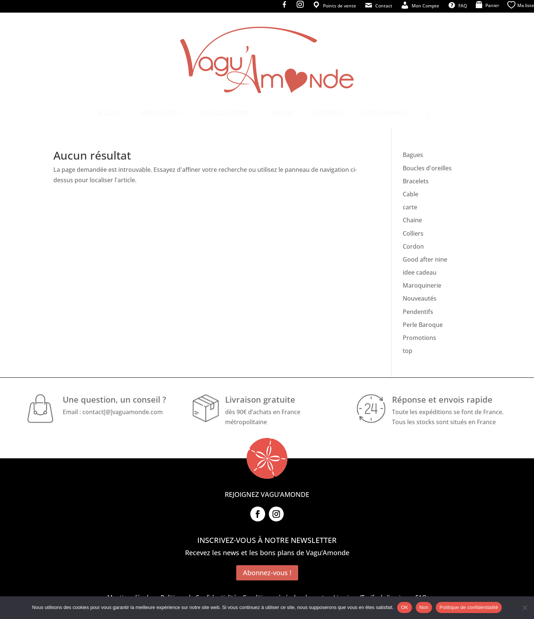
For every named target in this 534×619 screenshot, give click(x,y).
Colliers (413, 233)
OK (404, 607)
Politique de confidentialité (468, 607)
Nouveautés (419, 298)
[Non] (524, 607)
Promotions (419, 338)
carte (410, 207)
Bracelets (416, 181)
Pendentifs (418, 312)
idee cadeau (419, 272)
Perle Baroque (423, 325)
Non (424, 607)
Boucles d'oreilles (427, 168)
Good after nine (425, 259)
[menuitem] (109, 112)
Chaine (412, 220)
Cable (410, 194)
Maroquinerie (422, 285)
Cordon (413, 246)
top (407, 351)
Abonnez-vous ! (267, 572)
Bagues (413, 155)
